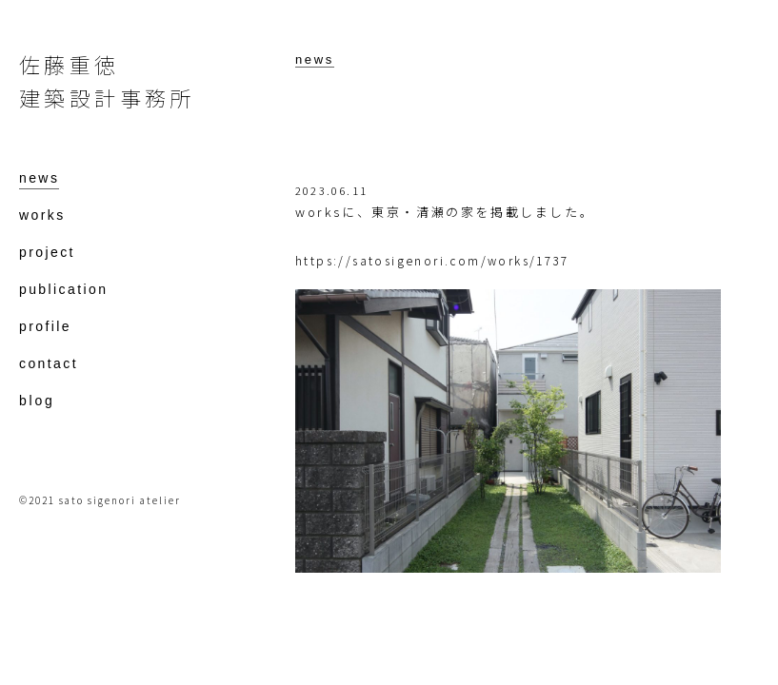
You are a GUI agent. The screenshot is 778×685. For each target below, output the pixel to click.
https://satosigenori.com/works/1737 (432, 260)
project (47, 252)
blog (37, 401)
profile (45, 327)
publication (63, 290)
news (314, 59)
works (42, 215)
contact (48, 364)
